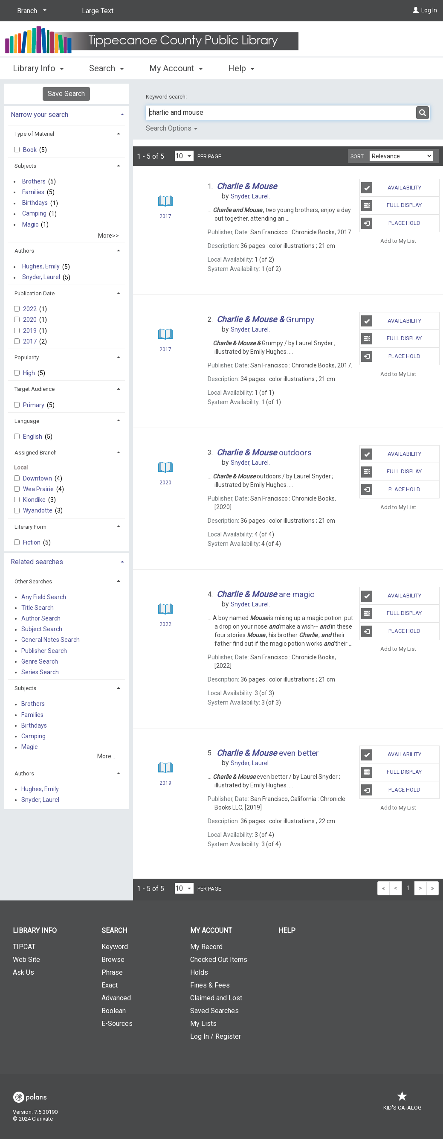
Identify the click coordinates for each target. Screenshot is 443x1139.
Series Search (40, 672)
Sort (357, 157)
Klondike (35, 499)
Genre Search (39, 661)
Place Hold (390, 223)
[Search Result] (165, 201)
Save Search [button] (66, 94)
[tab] (66, 113)
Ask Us (23, 972)
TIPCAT (24, 947)
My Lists (203, 1024)
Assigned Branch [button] (35, 452)
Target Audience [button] (34, 389)
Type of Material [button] (34, 134)
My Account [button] (176, 68)
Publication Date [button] (34, 293)
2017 (30, 341)
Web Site (26, 959)
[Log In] (416, 10)
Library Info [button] (38, 68)
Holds (199, 972)
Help (286, 930)
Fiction (32, 542)
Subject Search (41, 629)
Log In (429, 10)
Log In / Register (215, 1036)
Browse (113, 959)
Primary (34, 405)
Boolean (113, 1011)
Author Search (41, 618)
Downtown (38, 478)
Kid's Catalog (402, 1103)
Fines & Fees (210, 985)
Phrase (112, 972)
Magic (30, 224)
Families (33, 192)
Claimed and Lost (216, 998)
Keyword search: (167, 96)
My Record (206, 947)
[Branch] (30, 11)
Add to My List (398, 241)
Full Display (391, 205)
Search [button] (106, 68)
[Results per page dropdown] (184, 156)
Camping (34, 213)
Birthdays (35, 203)
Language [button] (26, 421)
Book (30, 149)
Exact (109, 985)
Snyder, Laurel (41, 277)
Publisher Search (44, 650)
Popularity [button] (26, 357)
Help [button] (241, 68)
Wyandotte (38, 510)
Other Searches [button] (33, 581)
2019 (30, 330)
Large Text (97, 11)
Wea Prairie (39, 489)
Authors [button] (24, 251)
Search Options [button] (171, 128)
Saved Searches (214, 1011)
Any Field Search (43, 597)
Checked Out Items (218, 959)
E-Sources (117, 1024)
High (29, 373)
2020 (30, 319)
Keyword (114, 947)
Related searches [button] (37, 562)
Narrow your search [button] (39, 115)
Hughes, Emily (41, 266)
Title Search (37, 607)
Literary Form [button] (30, 527)
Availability (391, 187)
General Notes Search (50, 640)
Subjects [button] (25, 166)
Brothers (34, 181)
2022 (30, 309)
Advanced (116, 998)
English (33, 436)
